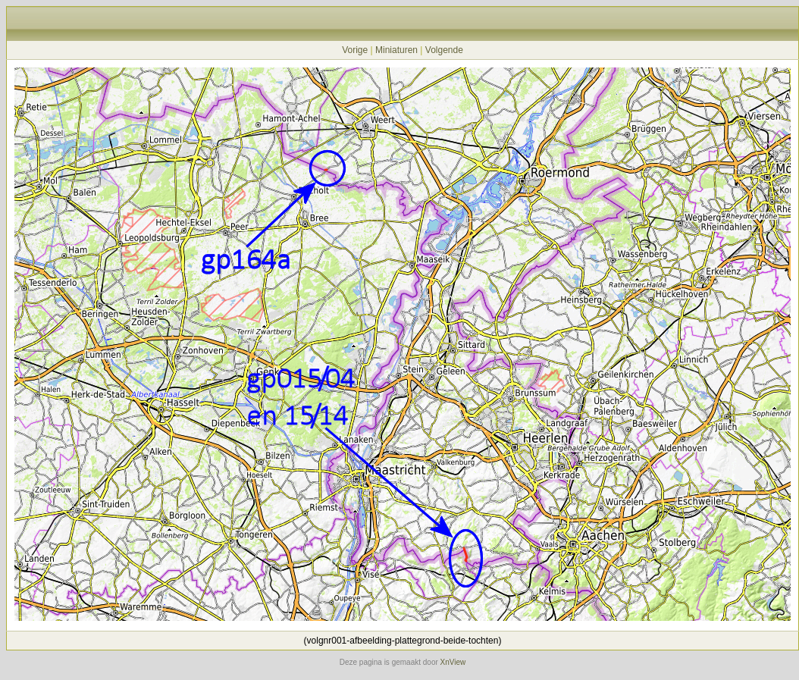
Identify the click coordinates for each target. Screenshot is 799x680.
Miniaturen (396, 50)
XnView (453, 662)
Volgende (444, 50)
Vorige (355, 50)
